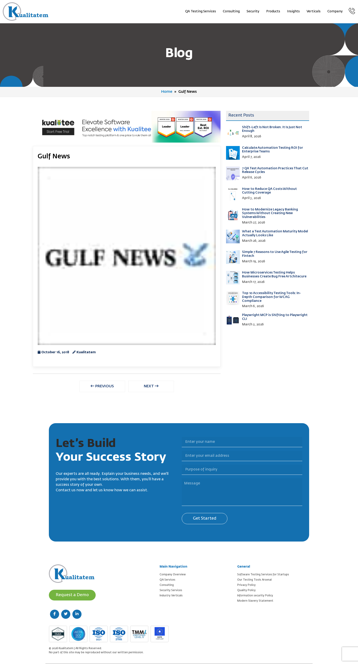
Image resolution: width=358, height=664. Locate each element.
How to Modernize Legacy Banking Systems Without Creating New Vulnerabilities (270, 213)
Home (166, 92)
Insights (293, 11)
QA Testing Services (200, 11)
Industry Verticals (171, 595)
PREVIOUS (102, 386)
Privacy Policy (246, 585)
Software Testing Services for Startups (263, 574)
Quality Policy (246, 590)
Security (253, 11)
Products (273, 11)
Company (335, 11)
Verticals (314, 11)
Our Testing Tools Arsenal (254, 580)
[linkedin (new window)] (77, 614)
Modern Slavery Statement (255, 601)
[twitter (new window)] (65, 614)
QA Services (167, 580)
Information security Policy (255, 595)
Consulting (231, 11)
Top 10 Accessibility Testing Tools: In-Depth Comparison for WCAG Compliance (271, 297)
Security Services (171, 590)
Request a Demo (72, 595)
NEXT (151, 386)
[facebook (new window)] (54, 614)
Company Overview (173, 574)
